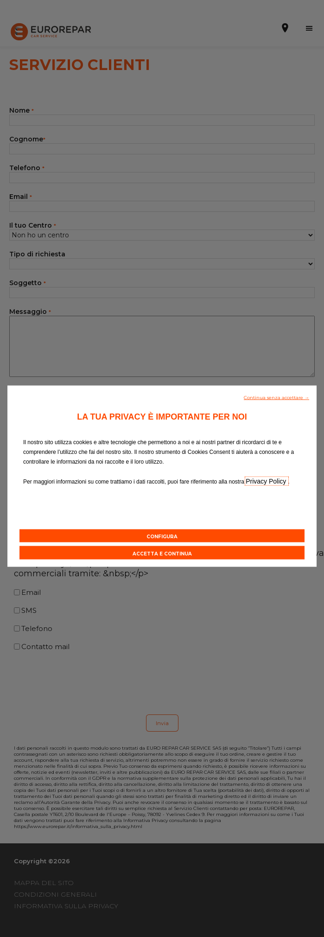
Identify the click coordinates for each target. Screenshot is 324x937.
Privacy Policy (267, 480)
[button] (276, 396)
